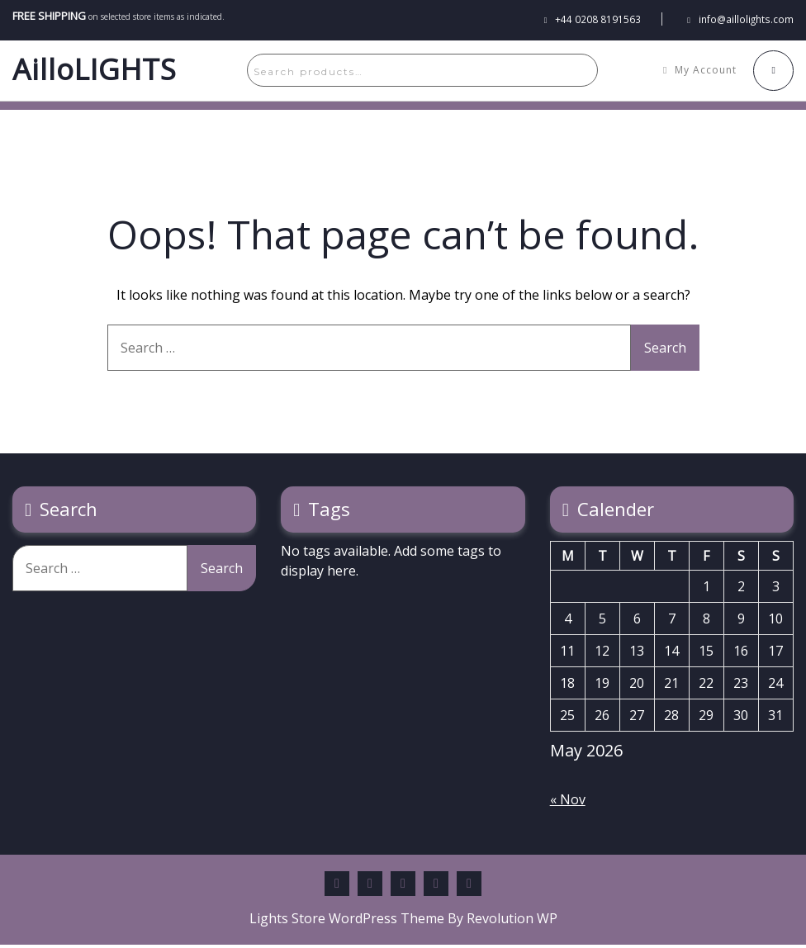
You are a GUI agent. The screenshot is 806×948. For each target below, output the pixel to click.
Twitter (403, 887)
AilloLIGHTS (94, 71)
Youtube (436, 887)
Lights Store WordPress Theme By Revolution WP (403, 921)
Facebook (337, 887)
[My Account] (704, 72)
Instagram (469, 887)
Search (564, 72)
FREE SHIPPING (44, 14)
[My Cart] (775, 72)
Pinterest (370, 887)
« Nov (568, 803)
